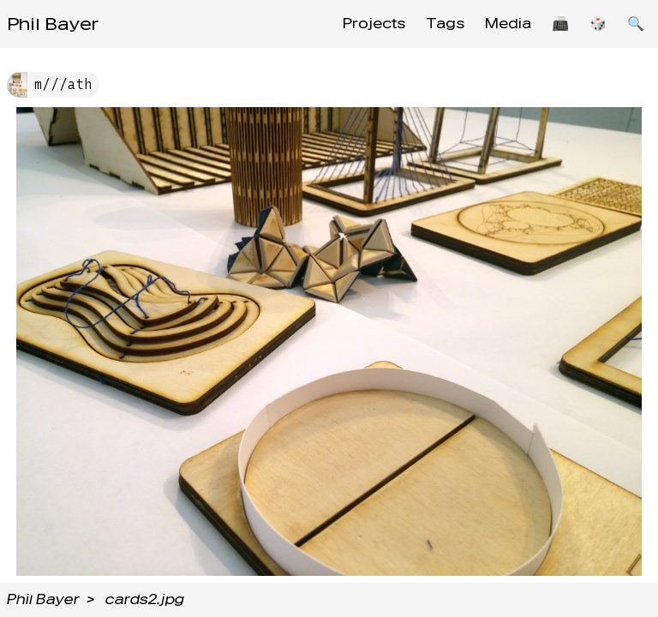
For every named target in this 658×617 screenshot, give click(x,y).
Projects (374, 23)
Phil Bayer (53, 24)
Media (508, 23)
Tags (445, 23)
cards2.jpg (144, 599)
